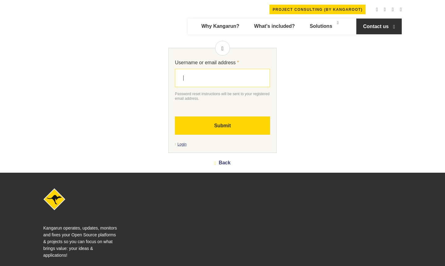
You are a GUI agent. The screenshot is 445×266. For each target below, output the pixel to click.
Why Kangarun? (220, 26)
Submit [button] (222, 125)
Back (224, 162)
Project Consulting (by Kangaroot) (317, 9)
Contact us (376, 26)
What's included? (274, 26)
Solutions (321, 26)
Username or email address (207, 62)
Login (181, 144)
